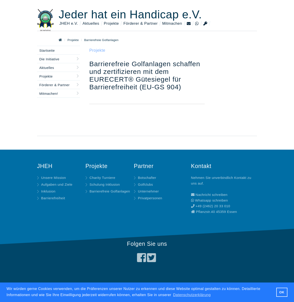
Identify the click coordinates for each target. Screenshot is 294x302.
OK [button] (281, 292)
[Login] (205, 23)
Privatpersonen (150, 198)
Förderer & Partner (140, 23)
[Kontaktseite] (189, 23)
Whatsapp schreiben (209, 200)
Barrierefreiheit (53, 198)
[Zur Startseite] (60, 40)
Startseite (47, 50)
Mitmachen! (48, 93)
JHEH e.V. (68, 23)
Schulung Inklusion (105, 184)
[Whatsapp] (197, 23)
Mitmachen (172, 23)
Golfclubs (145, 184)
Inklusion (48, 191)
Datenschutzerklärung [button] (192, 295)
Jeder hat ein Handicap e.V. (130, 14)
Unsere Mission (53, 178)
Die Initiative (49, 59)
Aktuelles (90, 23)
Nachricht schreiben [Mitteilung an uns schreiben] (209, 195)
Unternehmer (148, 191)
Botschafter (147, 178)
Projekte (111, 23)
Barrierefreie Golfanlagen (101, 40)
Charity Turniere (102, 178)
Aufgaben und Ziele (56, 184)
